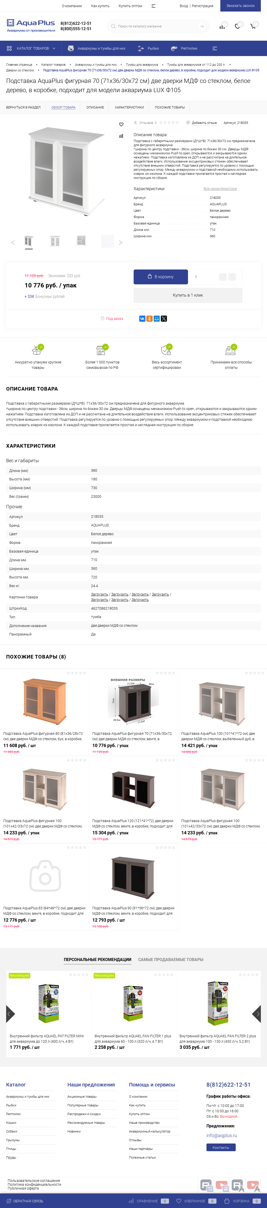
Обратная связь (24, 1201)
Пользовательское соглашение (34, 1182)
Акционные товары (82, 1098)
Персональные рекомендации (97, 960)
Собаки (11, 1133)
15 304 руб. (133, 837)
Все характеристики (220, 189)
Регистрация (202, 6)
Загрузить (99, 596)
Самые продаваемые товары (170, 960)
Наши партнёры (141, 1150)
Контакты (221, 1149)
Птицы (11, 1150)
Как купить (100, 6)
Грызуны (13, 1141)
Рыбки (11, 1106)
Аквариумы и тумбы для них (27, 1098)
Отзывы (135, 1141)
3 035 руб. (195, 1048)
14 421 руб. (222, 749)
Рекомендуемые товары (86, 1124)
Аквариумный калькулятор (149, 1133)
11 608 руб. (44, 749)
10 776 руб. (133, 749)
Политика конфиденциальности (34, 1186)
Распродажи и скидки (84, 1115)
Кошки (11, 1124)
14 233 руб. (44, 837)
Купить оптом (130, 6)
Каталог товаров (32, 48)
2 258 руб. (110, 1048)
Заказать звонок (240, 6)
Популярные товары (82, 1106)
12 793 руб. (133, 924)
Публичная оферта (23, 1190)
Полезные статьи (142, 1159)
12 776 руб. (44, 924)
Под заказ (111, 320)
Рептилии (13, 1115)
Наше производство (144, 1124)
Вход (184, 6)
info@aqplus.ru (221, 1136)
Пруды (11, 1159)
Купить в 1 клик (188, 296)
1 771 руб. (25, 1048)
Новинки (74, 1133)
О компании (72, 6)
